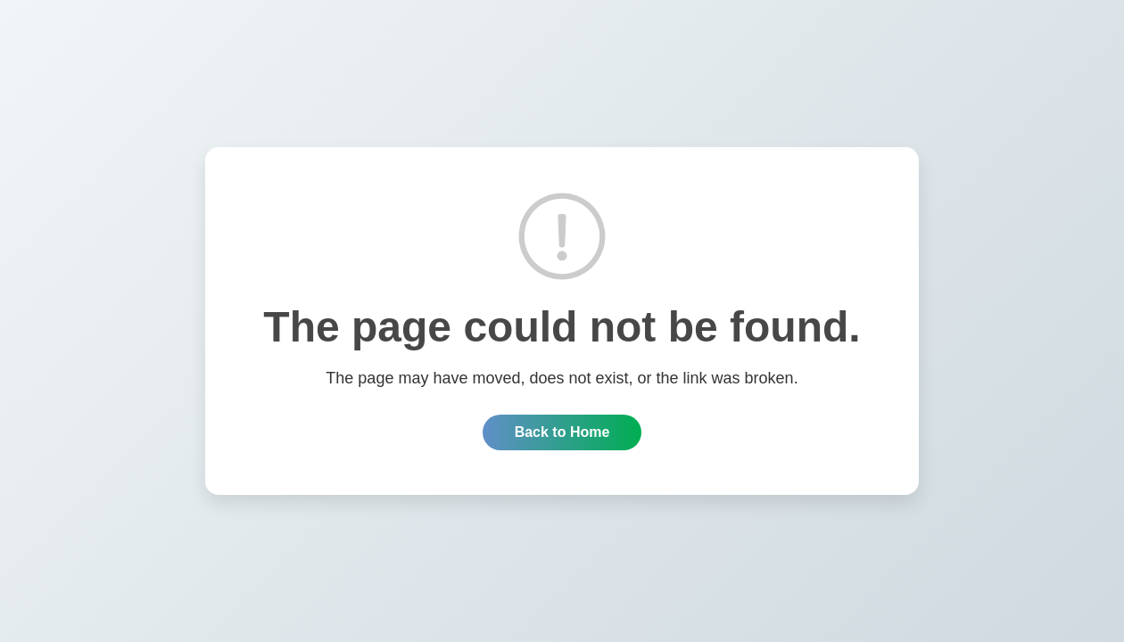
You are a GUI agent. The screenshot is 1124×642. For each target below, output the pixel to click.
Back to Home (562, 432)
